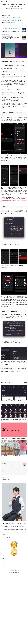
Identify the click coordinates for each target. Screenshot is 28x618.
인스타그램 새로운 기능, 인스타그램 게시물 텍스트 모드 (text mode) (13, 438)
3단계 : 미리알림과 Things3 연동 (9, 22)
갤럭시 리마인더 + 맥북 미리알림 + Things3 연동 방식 (12, 17)
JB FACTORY (16, 572)
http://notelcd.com (5, 34)
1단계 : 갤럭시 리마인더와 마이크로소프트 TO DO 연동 (12, 18)
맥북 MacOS (15, 8)
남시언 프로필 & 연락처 (6, 479)
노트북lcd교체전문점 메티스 (7, 36)
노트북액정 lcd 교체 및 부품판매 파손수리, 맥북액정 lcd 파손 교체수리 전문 (10, 38)
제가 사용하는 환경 (6, 15)
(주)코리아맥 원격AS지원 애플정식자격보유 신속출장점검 (10, 28)
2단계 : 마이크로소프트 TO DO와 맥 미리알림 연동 (12, 20)
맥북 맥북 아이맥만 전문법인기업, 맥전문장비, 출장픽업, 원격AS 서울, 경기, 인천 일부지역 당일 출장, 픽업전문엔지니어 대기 (10, 31)
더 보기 (25, 382)
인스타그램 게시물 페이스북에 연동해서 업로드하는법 (10, 455)
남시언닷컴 (4, 463)
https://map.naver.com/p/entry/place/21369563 (10, 27)
